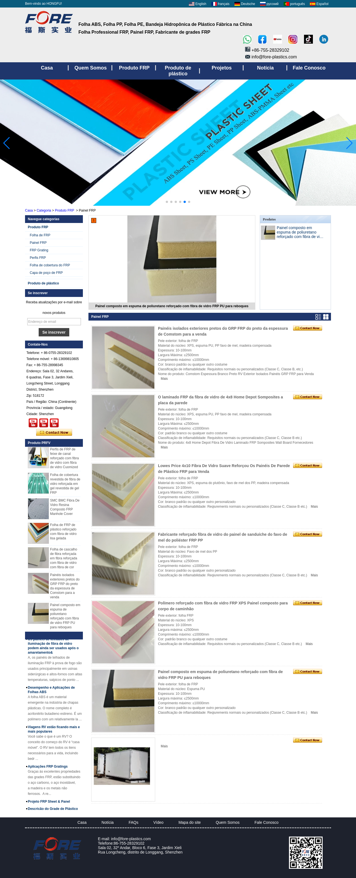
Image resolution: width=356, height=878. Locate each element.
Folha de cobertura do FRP (50, 265)
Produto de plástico (43, 283)
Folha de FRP (40, 235)
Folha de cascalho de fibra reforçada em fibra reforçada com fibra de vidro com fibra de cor (63, 559)
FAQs (133, 822)
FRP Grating (39, 250)
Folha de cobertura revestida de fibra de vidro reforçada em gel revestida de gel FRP (65, 485)
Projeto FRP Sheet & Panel (49, 803)
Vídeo (158, 822)
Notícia (108, 822)
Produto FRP (64, 210)
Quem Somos (228, 822)
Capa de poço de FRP (46, 273)
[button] (167, 202)
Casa (29, 210)
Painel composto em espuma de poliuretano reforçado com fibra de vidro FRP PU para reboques (172, 306)
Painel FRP (38, 243)
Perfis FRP (38, 258)
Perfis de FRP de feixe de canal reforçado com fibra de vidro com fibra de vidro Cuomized (64, 459)
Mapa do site (190, 822)
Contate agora (54, 432)
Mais (164, 379)
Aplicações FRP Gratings (48, 768)
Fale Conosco (266, 822)
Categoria (44, 210)
